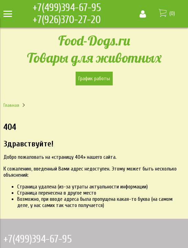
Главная (11, 105)
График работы (94, 78)
